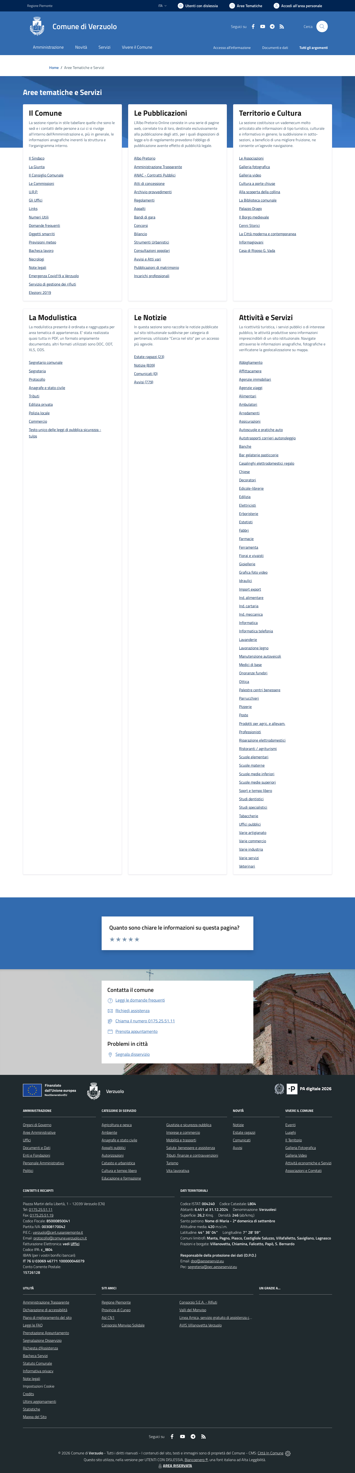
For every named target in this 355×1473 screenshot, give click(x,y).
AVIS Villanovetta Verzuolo (200, 1325)
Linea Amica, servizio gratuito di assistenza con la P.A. (221, 1317)
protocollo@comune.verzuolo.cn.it (60, 1238)
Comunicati (242, 1140)
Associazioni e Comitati (303, 1170)
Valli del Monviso (192, 1310)
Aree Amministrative (39, 1132)
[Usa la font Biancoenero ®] (198, 5)
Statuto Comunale (37, 1363)
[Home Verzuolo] (72, 26)
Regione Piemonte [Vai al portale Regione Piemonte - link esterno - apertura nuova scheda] (39, 5)
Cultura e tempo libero (119, 1170)
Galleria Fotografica (300, 1147)
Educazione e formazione (121, 1178)
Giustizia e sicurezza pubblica (188, 1125)
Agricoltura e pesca (117, 1125)
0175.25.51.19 (41, 1215)
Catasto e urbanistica (118, 1163)
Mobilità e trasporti (181, 1140)
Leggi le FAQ (33, 1325)
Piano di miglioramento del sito (47, 1317)
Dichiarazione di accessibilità (45, 1310)
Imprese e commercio (183, 1132)
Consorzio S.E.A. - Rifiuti (198, 1302)
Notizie (238, 1125)
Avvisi (237, 1147)
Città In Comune (270, 1453)
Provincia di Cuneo (116, 1310)
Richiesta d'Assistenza (40, 1348)
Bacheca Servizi (35, 1355)
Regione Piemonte (116, 1302)
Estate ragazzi (244, 1132)
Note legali (31, 1378)
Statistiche (31, 1409)
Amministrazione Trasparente (46, 1302)
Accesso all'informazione (232, 47)
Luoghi (290, 1132)
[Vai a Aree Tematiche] (246, 5)
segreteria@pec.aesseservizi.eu (212, 1267)
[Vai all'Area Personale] (298, 5)
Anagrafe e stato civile (119, 1140)
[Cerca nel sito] (322, 26)
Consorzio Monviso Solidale (123, 1325)
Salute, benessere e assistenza (190, 1147)
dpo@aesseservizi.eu (207, 1261)
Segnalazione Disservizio (42, 1340)
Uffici (27, 1140)
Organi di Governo (37, 1125)
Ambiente (109, 1132)
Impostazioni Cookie (38, 1386)
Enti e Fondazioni (36, 1155)
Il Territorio (293, 1140)
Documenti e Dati (36, 1147)
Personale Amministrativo (43, 1163)
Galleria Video (296, 1155)
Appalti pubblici (113, 1147)
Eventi (290, 1125)
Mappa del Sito (35, 1417)
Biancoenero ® (196, 1460)
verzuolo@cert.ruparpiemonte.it (58, 1232)
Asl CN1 (108, 1317)
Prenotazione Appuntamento (46, 1333)
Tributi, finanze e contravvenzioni (192, 1155)
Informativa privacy (38, 1371)
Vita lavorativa (177, 1170)
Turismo (172, 1163)
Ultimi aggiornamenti (39, 1401)
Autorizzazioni (113, 1155)
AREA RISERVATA (174, 1465)
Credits (28, 1394)
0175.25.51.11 (40, 1209)
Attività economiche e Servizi (308, 1163)
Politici (28, 1170)
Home (54, 67)
